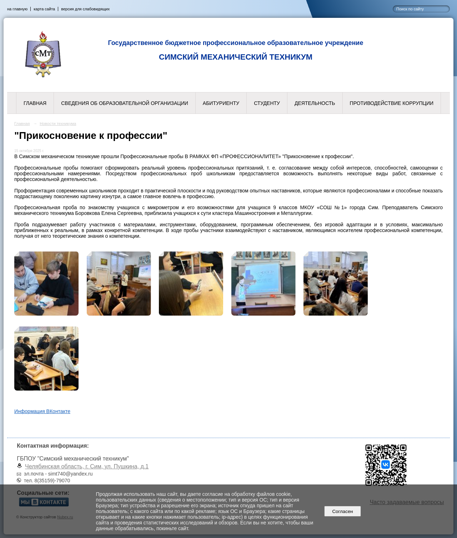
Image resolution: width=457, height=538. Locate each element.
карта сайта (44, 9)
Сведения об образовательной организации (124, 103)
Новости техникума (58, 123)
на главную (17, 9)
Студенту (267, 103)
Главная (35, 103)
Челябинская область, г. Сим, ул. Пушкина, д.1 (87, 466)
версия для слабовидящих (85, 9)
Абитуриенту (221, 103)
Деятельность (315, 103)
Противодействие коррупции (391, 103)
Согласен (343, 511)
